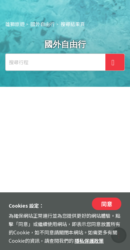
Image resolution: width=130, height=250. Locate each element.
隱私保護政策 (89, 240)
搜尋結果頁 (73, 23)
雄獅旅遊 (15, 23)
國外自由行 (43, 23)
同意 (106, 204)
